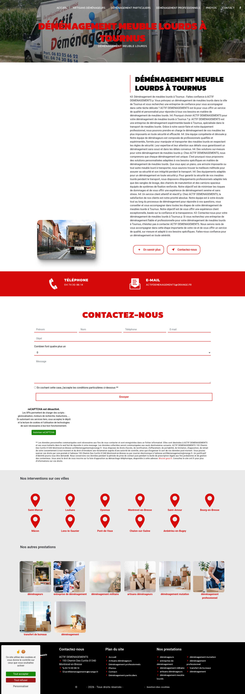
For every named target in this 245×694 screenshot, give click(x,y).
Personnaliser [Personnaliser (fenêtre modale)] (20, 686)
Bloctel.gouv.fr (165, 448)
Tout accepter (20, 673)
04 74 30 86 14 (73, 284)
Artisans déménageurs (88, 8)
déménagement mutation (203, 657)
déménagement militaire (172, 668)
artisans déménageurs (171, 671)
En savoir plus (148, 249)
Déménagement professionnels (177, 8)
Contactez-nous (183, 249)
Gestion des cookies (158, 687)
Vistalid (81, 687)
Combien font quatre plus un (50, 336)
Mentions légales (133, 687)
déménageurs (167, 657)
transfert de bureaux (200, 668)
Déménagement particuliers (130, 8)
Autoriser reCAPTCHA (43, 422)
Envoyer (124, 386)
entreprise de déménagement (165, 662)
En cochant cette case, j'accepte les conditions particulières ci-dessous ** (77, 377)
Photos (210, 8)
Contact (227, 8)
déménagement (198, 671)
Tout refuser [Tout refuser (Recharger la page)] (21, 680)
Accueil (61, 8)
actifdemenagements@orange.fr (169, 284)
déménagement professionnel (196, 662)
